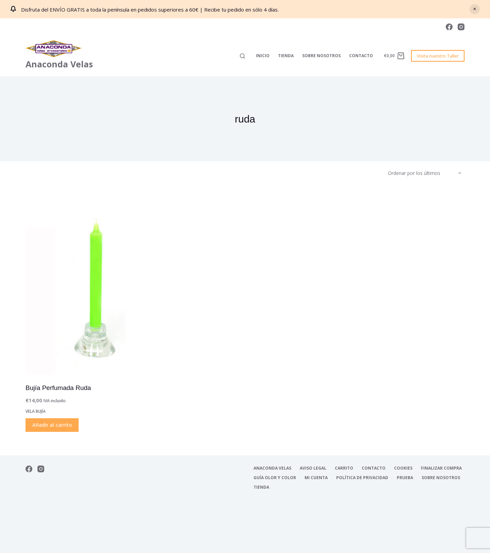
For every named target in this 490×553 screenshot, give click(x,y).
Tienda (286, 56)
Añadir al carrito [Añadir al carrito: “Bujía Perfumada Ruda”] (52, 424)
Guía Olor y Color (275, 478)
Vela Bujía (36, 411)
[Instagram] (461, 26)
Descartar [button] (475, 9)
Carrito (344, 468)
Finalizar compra (441, 468)
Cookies (403, 468)
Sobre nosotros (321, 56)
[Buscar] (242, 56)
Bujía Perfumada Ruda (58, 387)
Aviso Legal (313, 468)
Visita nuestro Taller (438, 56)
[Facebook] (449, 26)
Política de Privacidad (362, 478)
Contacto (361, 56)
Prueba (405, 478)
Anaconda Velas (59, 64)
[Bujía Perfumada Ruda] (95, 282)
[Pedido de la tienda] (426, 173)
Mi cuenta (316, 478)
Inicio (263, 56)
